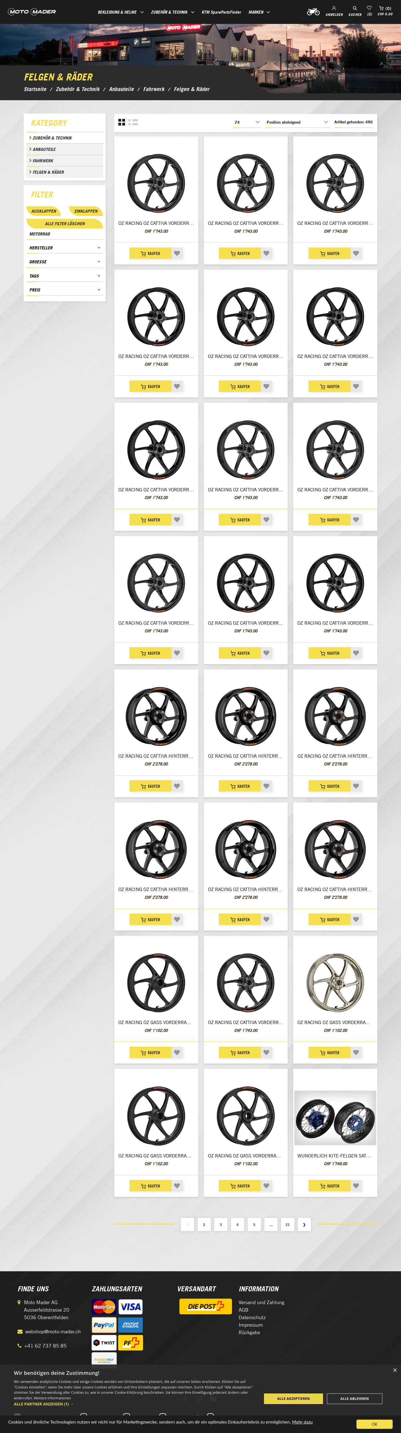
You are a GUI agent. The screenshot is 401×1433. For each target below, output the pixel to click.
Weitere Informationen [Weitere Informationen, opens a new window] (52, 1398)
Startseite (35, 89)
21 (287, 1224)
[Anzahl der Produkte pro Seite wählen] (247, 122)
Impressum (251, 1325)
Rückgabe (249, 1332)
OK (374, 1424)
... (271, 1224)
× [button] (395, 1370)
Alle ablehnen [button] (355, 1398)
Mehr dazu (302, 1422)
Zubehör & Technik (52, 138)
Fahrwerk (43, 160)
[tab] (64, 124)
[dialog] (200, 1399)
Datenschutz (252, 1317)
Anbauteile (44, 149)
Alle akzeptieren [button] (293, 1398)
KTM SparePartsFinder (221, 11)
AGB (243, 1310)
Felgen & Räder (48, 172)
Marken (255, 11)
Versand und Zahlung (261, 1302)
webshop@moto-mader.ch (53, 1331)
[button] (134, 1404)
